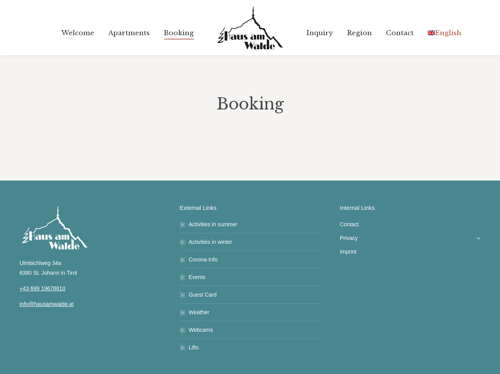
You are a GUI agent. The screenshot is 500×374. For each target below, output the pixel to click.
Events (197, 277)
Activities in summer (213, 224)
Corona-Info (203, 259)
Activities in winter (210, 242)
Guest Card (203, 295)
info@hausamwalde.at (47, 304)
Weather (199, 312)
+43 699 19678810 (42, 288)
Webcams (201, 330)
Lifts (194, 347)
